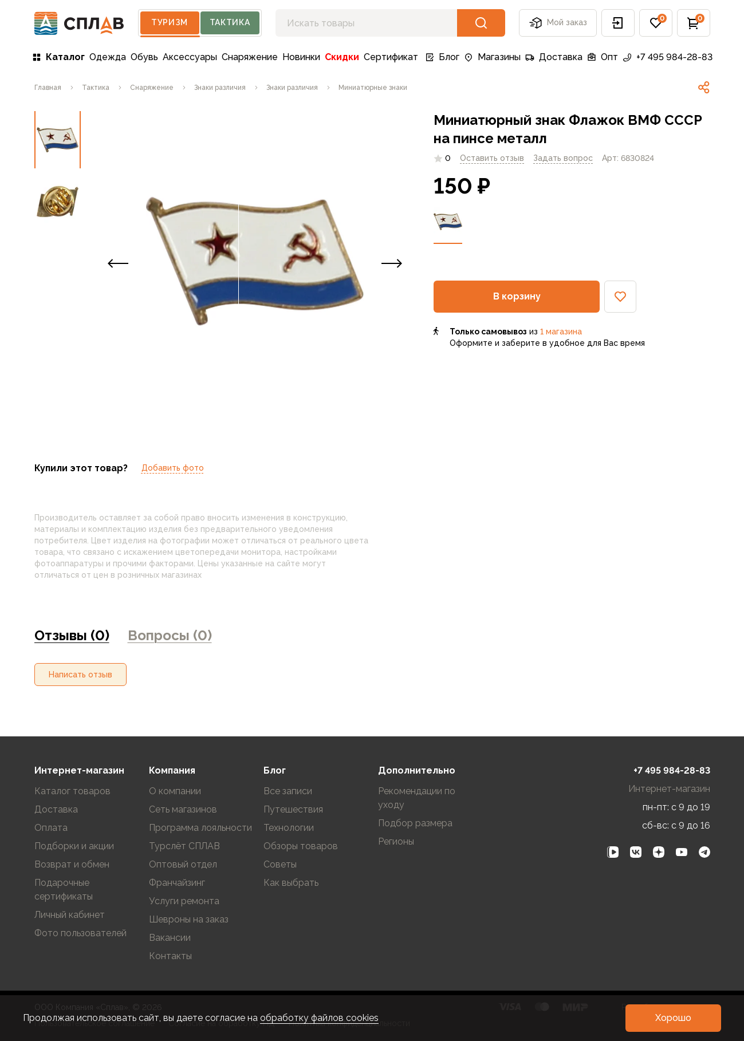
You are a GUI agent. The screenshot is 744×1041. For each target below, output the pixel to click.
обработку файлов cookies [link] (319, 1017)
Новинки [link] (301, 57)
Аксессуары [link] (190, 57)
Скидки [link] (342, 57)
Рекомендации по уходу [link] (416, 798)
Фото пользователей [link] (80, 933)
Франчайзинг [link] (177, 882)
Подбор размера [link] (415, 823)
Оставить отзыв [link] (492, 158)
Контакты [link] (170, 956)
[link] (47, 87)
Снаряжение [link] (250, 57)
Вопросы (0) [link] (170, 635)
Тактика (230, 22)
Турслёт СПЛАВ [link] (184, 846)
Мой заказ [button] (558, 23)
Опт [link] (602, 57)
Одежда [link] (107, 57)
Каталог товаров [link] (72, 791)
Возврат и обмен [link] (71, 864)
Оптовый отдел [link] (183, 864)
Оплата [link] (51, 827)
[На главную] (79, 23)
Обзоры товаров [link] (300, 846)
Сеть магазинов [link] (183, 809)
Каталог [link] (58, 57)
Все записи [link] (287, 791)
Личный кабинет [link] (69, 914)
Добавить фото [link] (172, 467)
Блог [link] (442, 57)
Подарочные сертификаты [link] (63, 889)
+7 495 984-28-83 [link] (667, 57)
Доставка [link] (553, 57)
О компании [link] (175, 791)
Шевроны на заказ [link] (189, 919)
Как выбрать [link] (290, 882)
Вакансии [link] (170, 937)
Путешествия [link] (293, 809)
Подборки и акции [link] (74, 846)
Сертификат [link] (391, 57)
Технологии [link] (288, 827)
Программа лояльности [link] (200, 827)
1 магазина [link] (561, 331)
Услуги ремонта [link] (184, 901)
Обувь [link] (144, 57)
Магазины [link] (492, 57)
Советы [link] (280, 864)
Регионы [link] (396, 841)
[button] (618, 23)
